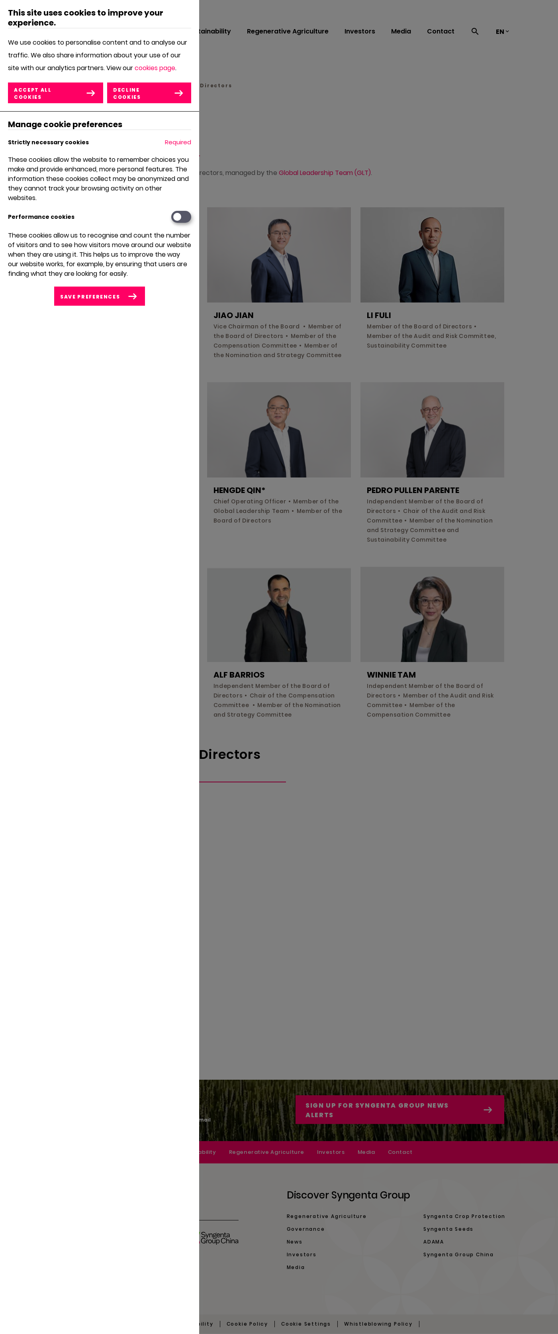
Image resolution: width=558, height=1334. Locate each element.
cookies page (155, 68)
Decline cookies (127, 93)
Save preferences (90, 296)
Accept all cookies (33, 93)
